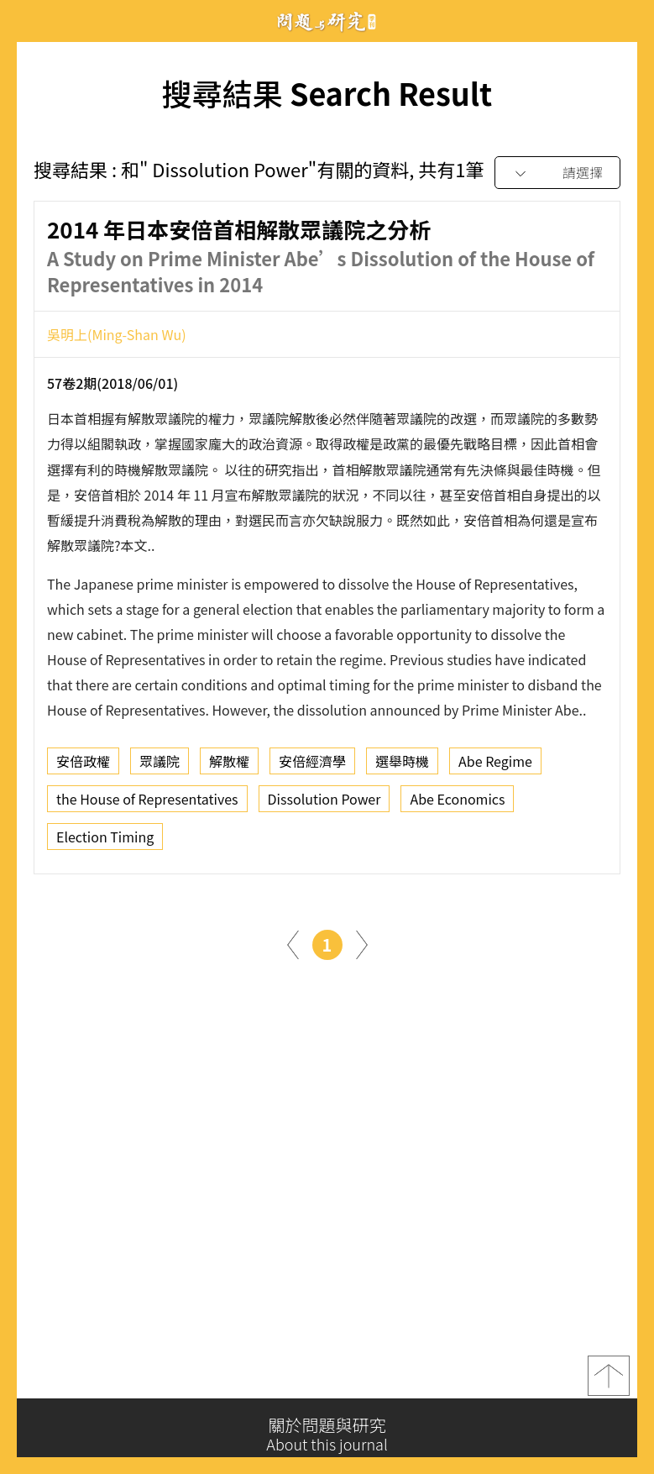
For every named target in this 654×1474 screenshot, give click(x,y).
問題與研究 (327, 21)
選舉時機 (402, 766)
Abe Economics (457, 804)
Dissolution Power (324, 804)
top (609, 1380)
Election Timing (105, 841)
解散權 (229, 766)
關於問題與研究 (327, 1434)
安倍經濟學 (312, 766)
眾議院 (159, 766)
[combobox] (557, 173)
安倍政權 (83, 766)
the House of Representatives (147, 804)
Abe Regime (495, 766)
